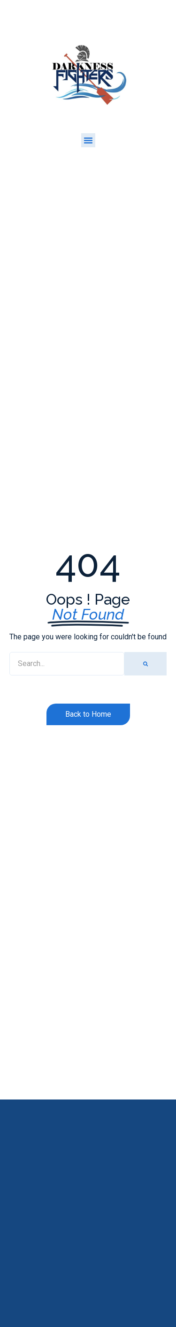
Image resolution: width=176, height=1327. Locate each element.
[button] (88, 140)
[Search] (145, 663)
